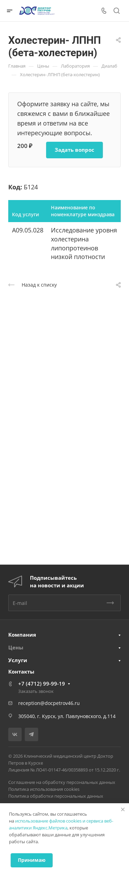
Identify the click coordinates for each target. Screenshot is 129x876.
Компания (22, 634)
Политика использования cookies (43, 789)
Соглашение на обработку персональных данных (61, 782)
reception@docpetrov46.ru (49, 703)
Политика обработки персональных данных (55, 796)
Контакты (21, 671)
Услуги (17, 660)
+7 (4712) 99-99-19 (41, 683)
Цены (15, 647)
